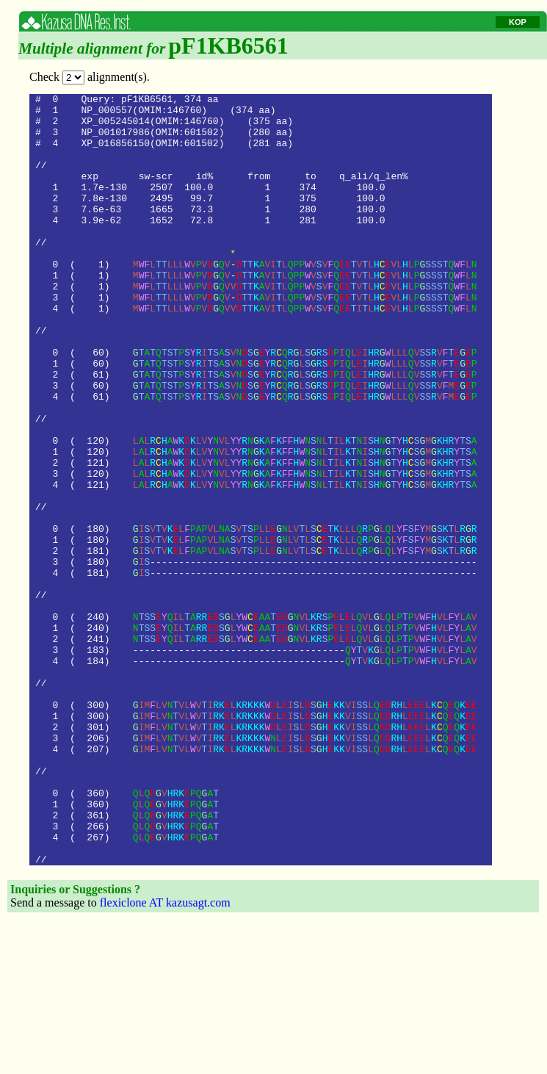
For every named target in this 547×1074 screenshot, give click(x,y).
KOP (517, 22)
